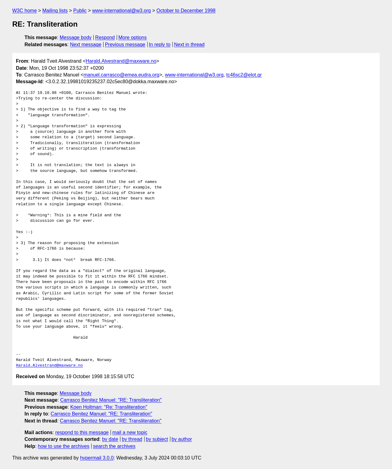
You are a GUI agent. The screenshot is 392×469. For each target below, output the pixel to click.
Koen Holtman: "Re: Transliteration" (108, 407)
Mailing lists (55, 10)
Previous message (125, 44)
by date (110, 439)
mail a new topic (130, 432)
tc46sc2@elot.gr (244, 74)
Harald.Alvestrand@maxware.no (121, 61)
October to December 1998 (186, 10)
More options (133, 37)
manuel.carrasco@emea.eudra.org (121, 74)
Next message (85, 44)
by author (182, 439)
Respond (105, 37)
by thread (132, 439)
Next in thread (189, 44)
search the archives (114, 446)
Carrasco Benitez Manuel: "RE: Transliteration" (111, 400)
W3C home (24, 10)
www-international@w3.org (121, 10)
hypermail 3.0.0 (96, 457)
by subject (157, 439)
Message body (76, 37)
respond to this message (81, 432)
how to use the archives (63, 446)
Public (80, 10)
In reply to (159, 44)
